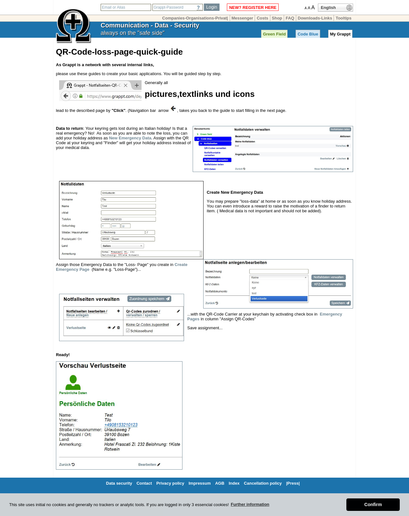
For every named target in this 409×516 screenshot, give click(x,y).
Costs (262, 18)
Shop (277, 18)
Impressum (200, 483)
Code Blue (307, 34)
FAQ (290, 18)
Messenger (242, 18)
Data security (119, 483)
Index (234, 483)
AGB (219, 483)
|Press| (293, 483)
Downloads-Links (315, 18)
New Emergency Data (130, 138)
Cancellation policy (263, 483)
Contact (144, 483)
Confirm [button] (373, 504)
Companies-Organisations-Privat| (195, 18)
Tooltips (343, 18)
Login (211, 7)
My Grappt (340, 34)
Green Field (274, 34)
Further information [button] (250, 504)
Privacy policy (170, 483)
